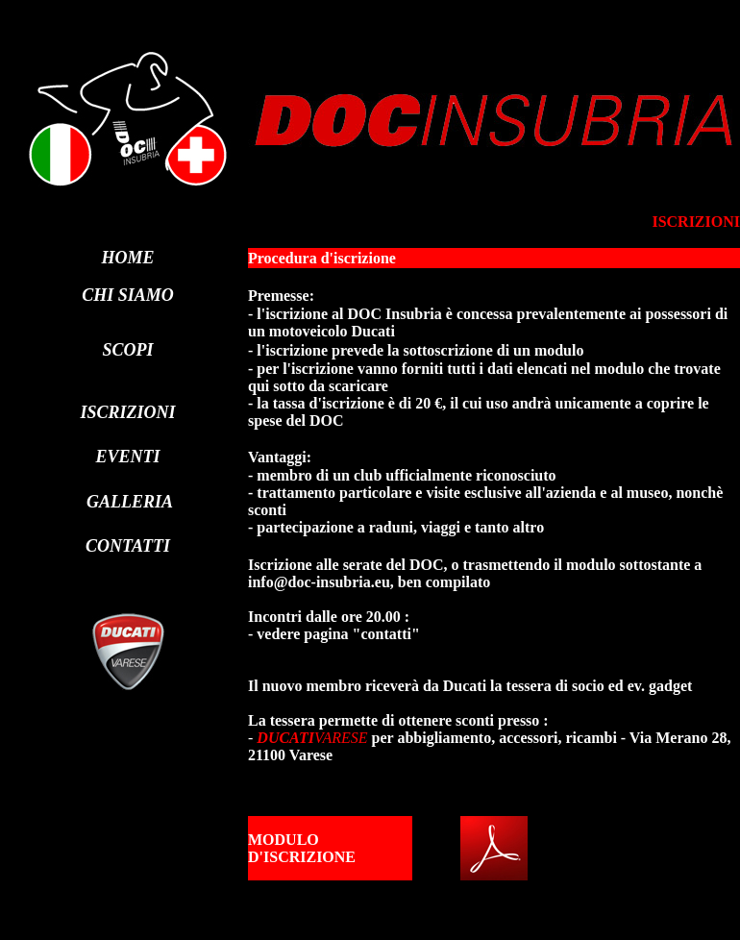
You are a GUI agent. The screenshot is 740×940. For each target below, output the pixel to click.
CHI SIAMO (128, 295)
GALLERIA (129, 501)
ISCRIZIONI (127, 412)
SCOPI (127, 349)
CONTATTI (128, 546)
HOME (127, 257)
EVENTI (127, 456)
